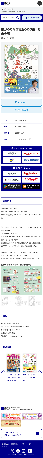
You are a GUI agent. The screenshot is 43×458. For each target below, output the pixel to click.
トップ (4, 9)
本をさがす (11, 9)
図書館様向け (15, 444)
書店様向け (5, 444)
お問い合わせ (6, 446)
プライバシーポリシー (28, 444)
